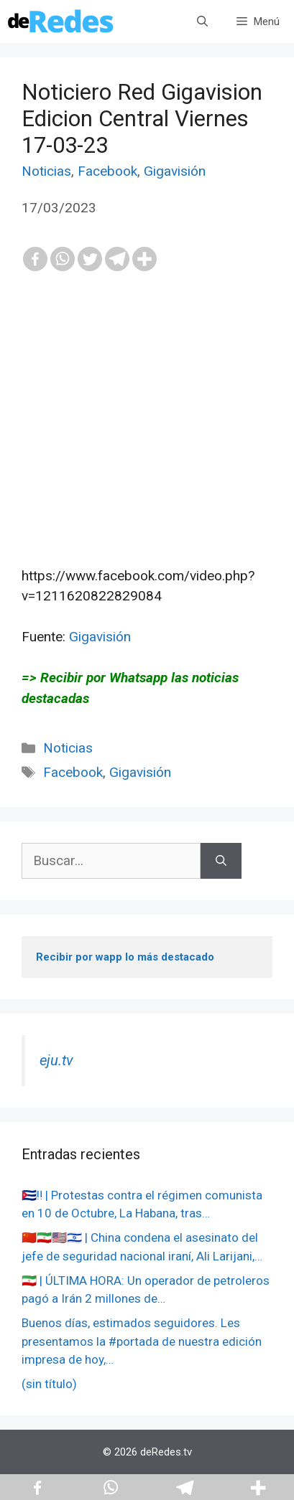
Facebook (107, 171)
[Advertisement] (147, 450)
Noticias (46, 171)
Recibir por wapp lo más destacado (125, 957)
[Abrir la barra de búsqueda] (202, 21)
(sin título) (49, 1384)
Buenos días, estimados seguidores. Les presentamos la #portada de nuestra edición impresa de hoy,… (142, 1341)
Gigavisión (175, 171)
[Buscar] (221, 861)
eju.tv (56, 1060)
